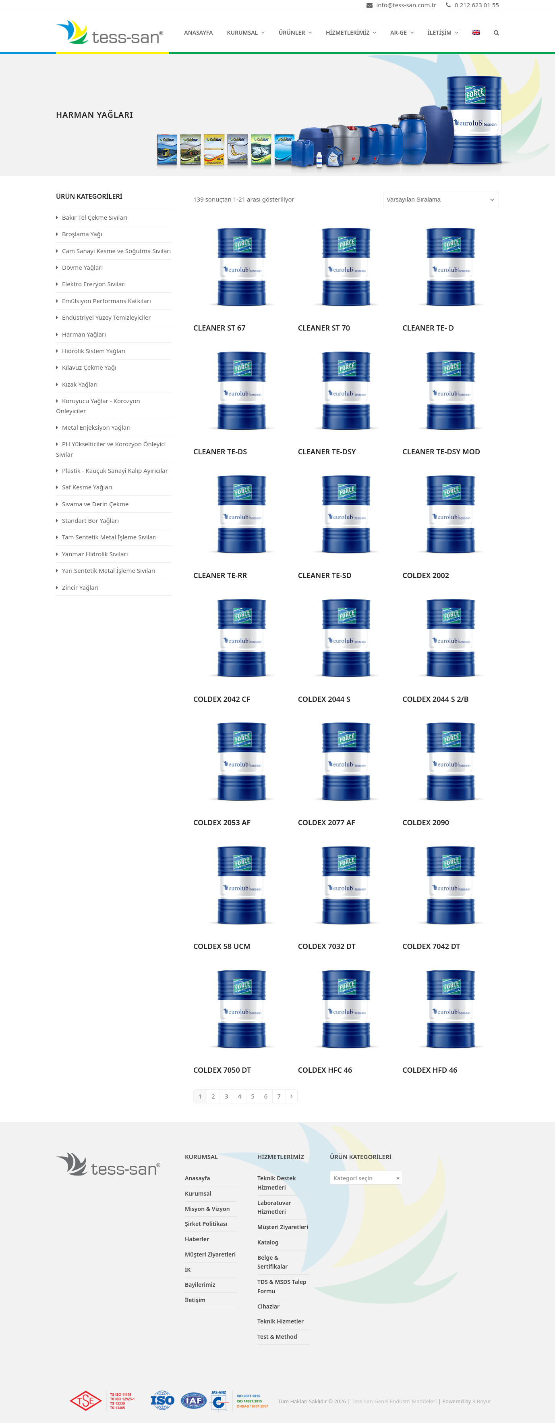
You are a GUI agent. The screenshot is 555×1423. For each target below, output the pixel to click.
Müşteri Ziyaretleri (210, 1254)
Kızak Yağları (79, 384)
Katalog (268, 1242)
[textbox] (366, 1178)
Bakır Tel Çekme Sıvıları (94, 217)
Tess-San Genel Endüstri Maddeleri (394, 1401)
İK (188, 1269)
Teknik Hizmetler (280, 1321)
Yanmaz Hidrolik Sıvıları (95, 554)
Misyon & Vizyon (207, 1209)
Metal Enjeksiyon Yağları (96, 427)
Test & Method (277, 1336)
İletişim (195, 1300)
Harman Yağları (84, 334)
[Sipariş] (441, 199)
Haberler (197, 1239)
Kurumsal (198, 1193)
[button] (496, 32)
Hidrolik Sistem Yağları (94, 351)
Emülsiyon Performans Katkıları (106, 301)
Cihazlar (268, 1306)
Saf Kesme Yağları (87, 487)
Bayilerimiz (200, 1284)
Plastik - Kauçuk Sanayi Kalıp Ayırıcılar (115, 470)
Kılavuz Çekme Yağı (89, 367)
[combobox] (366, 1178)
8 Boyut (481, 1401)
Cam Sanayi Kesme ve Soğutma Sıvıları (116, 251)
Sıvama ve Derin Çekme (95, 504)
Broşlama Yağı (82, 234)
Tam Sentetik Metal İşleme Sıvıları (109, 537)
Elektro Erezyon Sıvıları (94, 284)
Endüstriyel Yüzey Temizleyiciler (106, 317)
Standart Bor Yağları (90, 520)
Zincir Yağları (80, 587)
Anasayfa (197, 1178)
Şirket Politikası (206, 1223)
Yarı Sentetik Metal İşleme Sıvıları (108, 570)
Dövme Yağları (82, 267)
